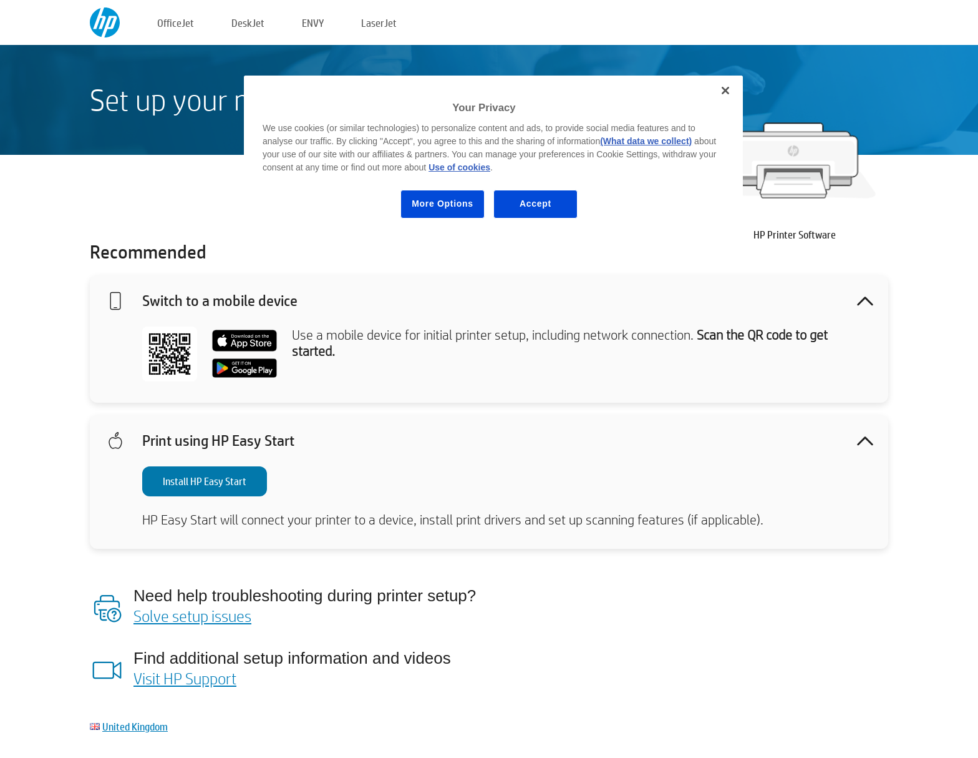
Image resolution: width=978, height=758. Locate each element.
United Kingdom (135, 726)
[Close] (725, 90)
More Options (442, 204)
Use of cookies (459, 167)
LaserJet (379, 23)
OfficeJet (175, 23)
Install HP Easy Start (204, 481)
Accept (535, 204)
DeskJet (247, 23)
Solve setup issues (192, 616)
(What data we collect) (646, 141)
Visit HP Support (184, 678)
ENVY (313, 23)
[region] (493, 156)
